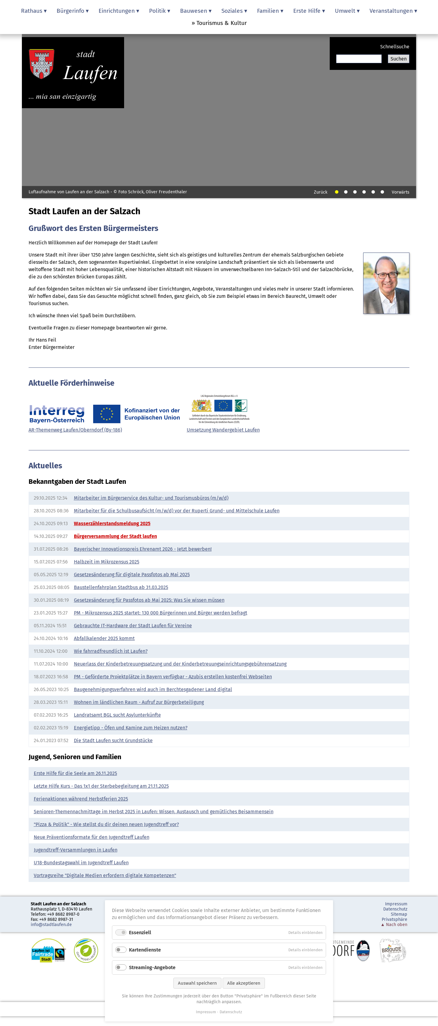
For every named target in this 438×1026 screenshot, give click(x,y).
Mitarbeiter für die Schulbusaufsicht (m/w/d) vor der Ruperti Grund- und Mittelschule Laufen (177, 511)
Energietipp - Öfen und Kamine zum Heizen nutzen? (130, 728)
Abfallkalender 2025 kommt (104, 638)
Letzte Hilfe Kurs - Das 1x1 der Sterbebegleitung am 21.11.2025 (101, 786)
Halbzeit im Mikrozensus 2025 (106, 562)
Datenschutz (395, 909)
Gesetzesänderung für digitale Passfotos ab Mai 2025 (132, 574)
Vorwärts (400, 192)
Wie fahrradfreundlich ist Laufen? (111, 651)
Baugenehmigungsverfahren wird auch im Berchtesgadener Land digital (153, 689)
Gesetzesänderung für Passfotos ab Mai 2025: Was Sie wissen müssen (149, 600)
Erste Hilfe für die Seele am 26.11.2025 (75, 773)
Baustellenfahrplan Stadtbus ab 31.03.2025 (121, 587)
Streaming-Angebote (152, 967)
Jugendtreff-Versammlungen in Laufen (75, 850)
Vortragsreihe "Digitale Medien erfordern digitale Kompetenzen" (105, 875)
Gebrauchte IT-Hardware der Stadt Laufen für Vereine (133, 625)
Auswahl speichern (197, 983)
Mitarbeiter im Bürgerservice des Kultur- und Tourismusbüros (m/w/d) (151, 498)
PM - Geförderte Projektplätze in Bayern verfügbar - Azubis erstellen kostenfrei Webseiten (173, 677)
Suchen (399, 59)
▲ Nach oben (394, 924)
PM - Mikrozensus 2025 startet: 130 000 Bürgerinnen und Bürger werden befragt (160, 613)
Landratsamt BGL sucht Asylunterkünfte (117, 715)
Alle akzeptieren (243, 983)
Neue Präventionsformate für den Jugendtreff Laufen (91, 837)
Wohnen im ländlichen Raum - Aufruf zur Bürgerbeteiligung (139, 702)
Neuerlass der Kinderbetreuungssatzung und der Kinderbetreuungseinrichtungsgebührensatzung (180, 664)
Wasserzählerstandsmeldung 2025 (112, 523)
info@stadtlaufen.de (51, 924)
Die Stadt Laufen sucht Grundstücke (113, 740)
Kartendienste (145, 950)
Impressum (396, 904)
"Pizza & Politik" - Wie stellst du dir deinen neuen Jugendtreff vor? (106, 824)
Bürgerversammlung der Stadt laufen (115, 536)
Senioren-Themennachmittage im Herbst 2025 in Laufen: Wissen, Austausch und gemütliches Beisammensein (153, 811)
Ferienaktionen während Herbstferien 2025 (81, 799)
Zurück (320, 192)
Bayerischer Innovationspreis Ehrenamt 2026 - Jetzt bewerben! (143, 549)
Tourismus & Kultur (221, 22)
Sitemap (399, 914)
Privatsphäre (394, 919)
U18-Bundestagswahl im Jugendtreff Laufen (81, 863)
